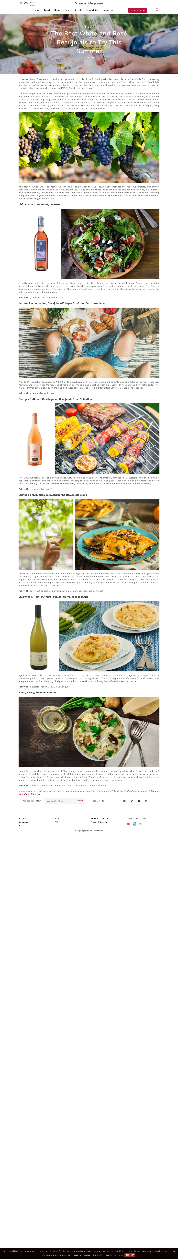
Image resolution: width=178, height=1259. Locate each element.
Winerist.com (97, 831)
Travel (47, 10)
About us (23, 818)
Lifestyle (78, 10)
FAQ (56, 822)
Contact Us (108, 10)
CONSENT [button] (130, 1255)
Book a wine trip (138, 10)
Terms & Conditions (99, 818)
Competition (92, 10)
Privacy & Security (99, 822)
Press (21, 826)
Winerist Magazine (89, 3)
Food (67, 10)
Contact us (23, 822)
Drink (57, 10)
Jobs (57, 818)
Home (36, 10)
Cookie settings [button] (116, 1255)
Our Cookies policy (67, 1251)
